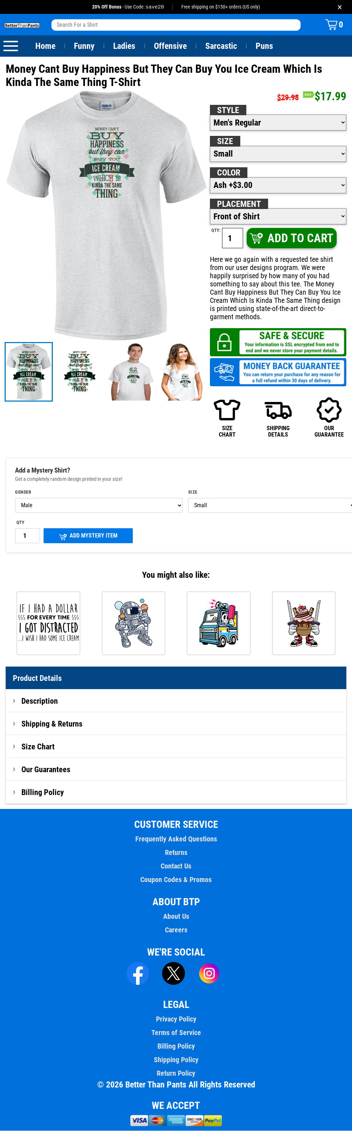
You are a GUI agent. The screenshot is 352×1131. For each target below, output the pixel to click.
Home (45, 46)
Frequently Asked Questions (176, 839)
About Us (176, 916)
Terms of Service (176, 1033)
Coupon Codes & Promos (176, 880)
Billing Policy (42, 792)
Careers (176, 930)
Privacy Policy (176, 1019)
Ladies (124, 46)
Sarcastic (221, 46)
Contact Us (175, 866)
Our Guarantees (46, 769)
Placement (239, 204)
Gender (23, 492)
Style (228, 111)
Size (225, 142)
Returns (176, 853)
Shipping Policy (176, 1060)
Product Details (37, 678)
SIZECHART (227, 417)
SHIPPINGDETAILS (278, 417)
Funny (84, 46)
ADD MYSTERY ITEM (88, 537)
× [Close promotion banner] (339, 7)
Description (39, 701)
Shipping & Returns (52, 724)
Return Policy (176, 1073)
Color (229, 173)
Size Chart (38, 747)
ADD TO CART (291, 238)
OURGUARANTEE (329, 417)
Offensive (170, 46)
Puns (264, 46)
